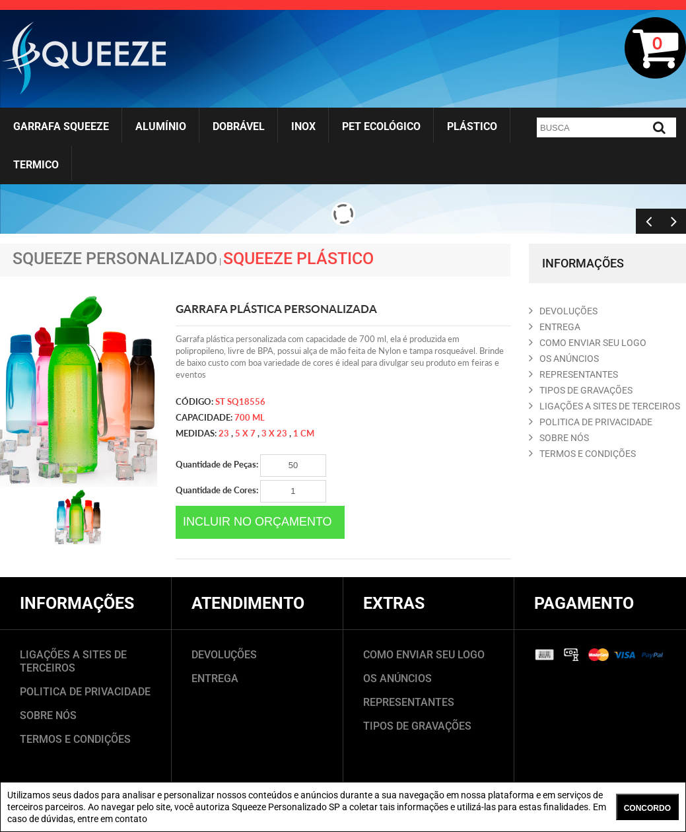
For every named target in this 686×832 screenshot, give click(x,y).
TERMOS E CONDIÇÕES (75, 739)
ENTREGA (554, 327)
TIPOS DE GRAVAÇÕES (417, 726)
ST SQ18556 (240, 401)
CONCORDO (647, 808)
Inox (303, 126)
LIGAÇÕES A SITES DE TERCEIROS (73, 661)
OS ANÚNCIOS (397, 678)
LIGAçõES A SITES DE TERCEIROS (604, 406)
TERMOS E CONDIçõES (582, 453)
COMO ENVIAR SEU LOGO (587, 342)
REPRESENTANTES (573, 374)
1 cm (303, 433)
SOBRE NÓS (48, 715)
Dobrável (239, 126)
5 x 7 (245, 433)
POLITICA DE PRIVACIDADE (590, 422)
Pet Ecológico (381, 126)
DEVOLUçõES (563, 311)
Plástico (472, 126)
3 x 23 (274, 433)
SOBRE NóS (559, 438)
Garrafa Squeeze (61, 126)
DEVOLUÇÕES (224, 654)
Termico (36, 164)
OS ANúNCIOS (564, 358)
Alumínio (160, 126)
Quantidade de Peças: (251, 465)
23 (224, 433)
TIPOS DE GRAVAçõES (581, 390)
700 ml (249, 417)
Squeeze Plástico (298, 258)
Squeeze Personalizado (115, 258)
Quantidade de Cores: (251, 491)
